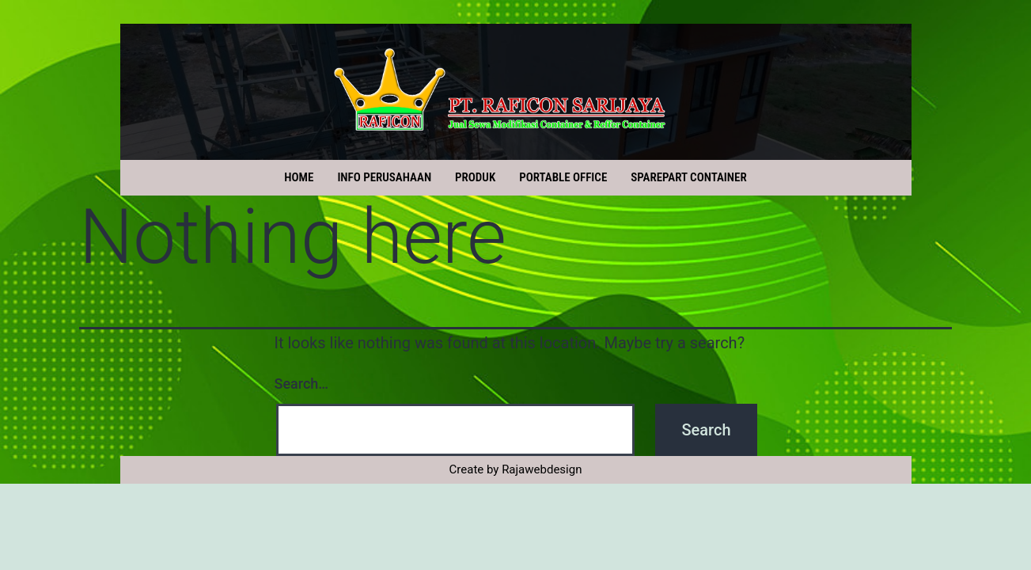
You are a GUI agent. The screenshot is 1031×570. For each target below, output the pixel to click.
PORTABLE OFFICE (563, 177)
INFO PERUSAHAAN (384, 177)
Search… (302, 383)
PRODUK (475, 177)
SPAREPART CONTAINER (688, 177)
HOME (298, 177)
